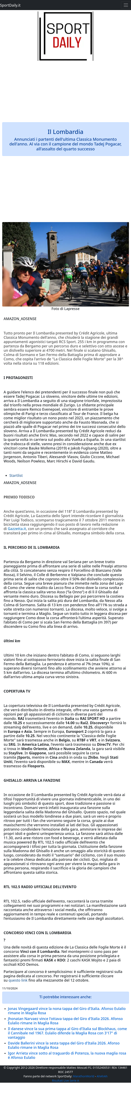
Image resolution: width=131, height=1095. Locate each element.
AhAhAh (102, 1076)
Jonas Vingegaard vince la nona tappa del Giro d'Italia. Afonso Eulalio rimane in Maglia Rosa (67, 1010)
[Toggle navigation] (126, 5)
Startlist (16, 475)
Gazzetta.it (16, 528)
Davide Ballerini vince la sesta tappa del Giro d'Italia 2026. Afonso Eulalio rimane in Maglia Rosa (64, 1045)
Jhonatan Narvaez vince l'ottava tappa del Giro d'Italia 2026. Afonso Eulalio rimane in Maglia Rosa (65, 1020)
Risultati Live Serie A (65, 1080)
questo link (18, 980)
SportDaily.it (10, 5)
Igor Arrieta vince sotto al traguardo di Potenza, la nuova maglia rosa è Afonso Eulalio (67, 1055)
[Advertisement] (65, 89)
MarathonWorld (83, 1076)
